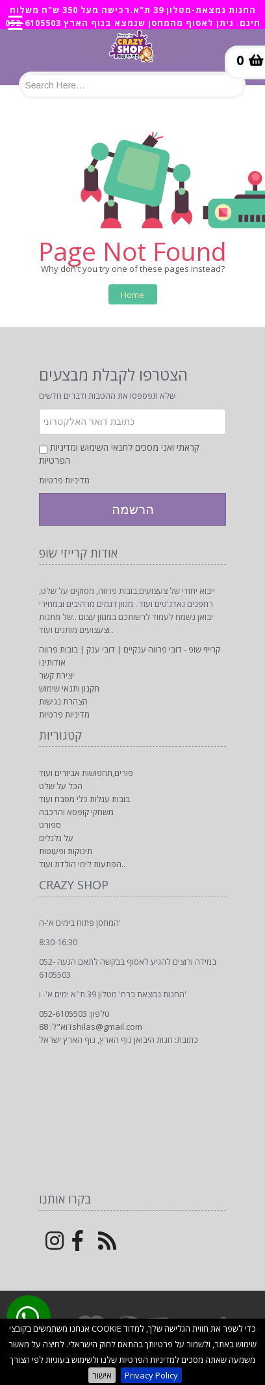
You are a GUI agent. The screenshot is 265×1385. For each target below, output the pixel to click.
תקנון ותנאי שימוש (69, 688)
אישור (102, 1375)
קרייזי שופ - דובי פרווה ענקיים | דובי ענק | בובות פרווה (129, 649)
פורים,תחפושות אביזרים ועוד (86, 773)
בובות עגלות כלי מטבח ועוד (84, 799)
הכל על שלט (60, 786)
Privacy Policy (151, 1375)
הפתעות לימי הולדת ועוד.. (82, 864)
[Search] (132, 85)
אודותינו (52, 662)
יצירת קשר (56, 675)
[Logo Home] (132, 52)
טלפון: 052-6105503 (74, 1013)
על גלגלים (56, 838)
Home (132, 295)
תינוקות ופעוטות (65, 851)
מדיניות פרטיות (64, 480)
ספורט (50, 825)
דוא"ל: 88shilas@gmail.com (90, 1026)
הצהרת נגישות (63, 701)
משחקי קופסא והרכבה (76, 812)
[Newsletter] (132, 422)
